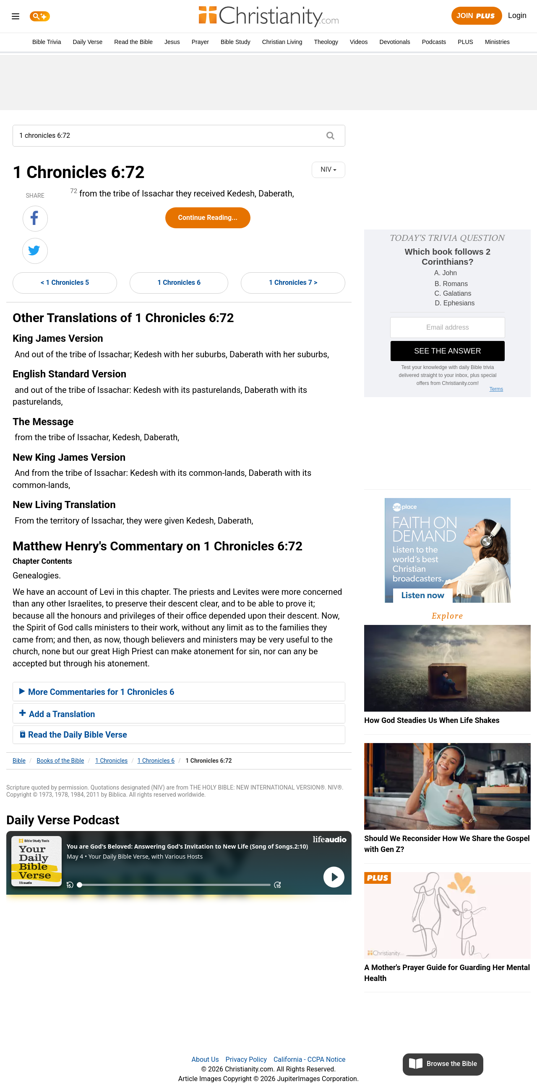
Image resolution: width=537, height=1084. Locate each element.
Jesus (172, 42)
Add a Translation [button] (57, 714)
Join (476, 16)
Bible (19, 760)
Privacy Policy (246, 1059)
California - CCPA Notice (310, 1059)
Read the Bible (133, 42)
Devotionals (395, 42)
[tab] (179, 691)
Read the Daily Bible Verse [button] (73, 735)
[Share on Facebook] (35, 219)
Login (517, 15)
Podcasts (434, 42)
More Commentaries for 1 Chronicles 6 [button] (96, 692)
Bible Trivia (46, 42)
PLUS (465, 42)
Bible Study (235, 42)
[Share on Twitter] (35, 251)
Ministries (497, 42)
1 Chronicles (111, 760)
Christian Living (282, 42)
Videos (359, 42)
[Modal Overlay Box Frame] (447, 313)
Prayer (200, 42)
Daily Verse (87, 42)
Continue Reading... (207, 218)
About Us (205, 1059)
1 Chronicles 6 (179, 282)
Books (60, 760)
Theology (326, 42)
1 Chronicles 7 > (293, 282)
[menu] (15, 18)
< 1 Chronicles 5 (65, 282)
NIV (328, 169)
